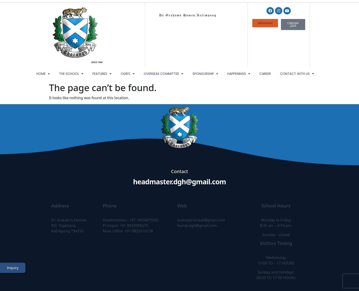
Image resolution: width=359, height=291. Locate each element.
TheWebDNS (297, 278)
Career (265, 40)
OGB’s (128, 40)
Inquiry (13, 275)
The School (71, 40)
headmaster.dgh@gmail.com (179, 148)
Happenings (238, 40)
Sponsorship (205, 40)
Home (43, 40)
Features (102, 40)
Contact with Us (297, 40)
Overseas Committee (163, 40)
